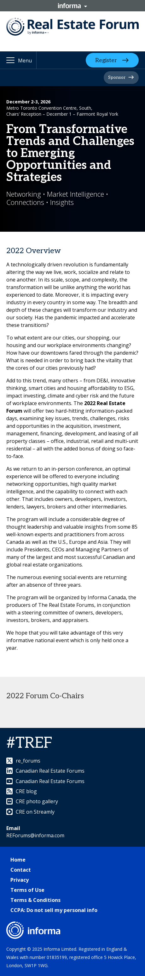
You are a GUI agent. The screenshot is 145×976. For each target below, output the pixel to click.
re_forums (23, 760)
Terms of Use (27, 889)
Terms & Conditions (35, 900)
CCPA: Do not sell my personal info (53, 910)
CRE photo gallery (32, 801)
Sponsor (116, 77)
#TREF (29, 743)
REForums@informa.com (35, 835)
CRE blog (21, 791)
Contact (20, 869)
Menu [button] (25, 60)
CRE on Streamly (30, 811)
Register (106, 60)
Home (18, 859)
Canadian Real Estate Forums (45, 770)
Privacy (19, 879)
